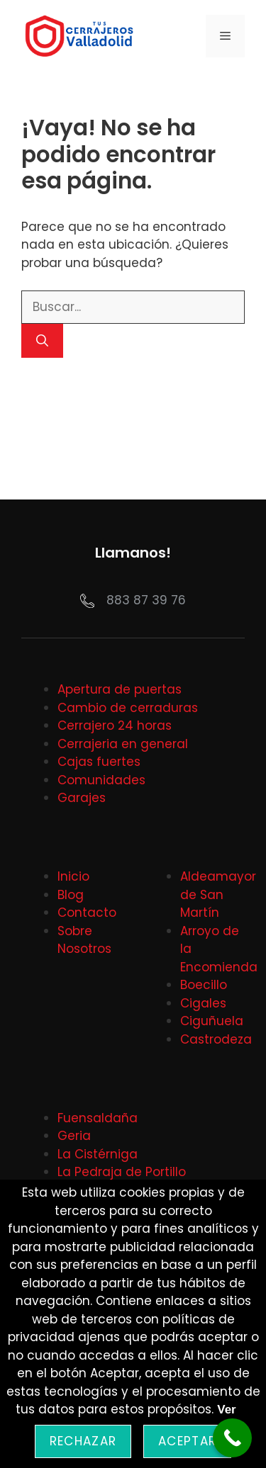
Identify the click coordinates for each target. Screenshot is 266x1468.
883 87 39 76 (146, 600)
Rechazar (83, 1441)
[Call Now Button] (232, 1437)
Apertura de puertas (119, 689)
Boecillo (203, 984)
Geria (74, 1135)
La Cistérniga (97, 1154)
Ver (226, 1409)
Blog (70, 894)
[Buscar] (42, 341)
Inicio (73, 876)
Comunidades (101, 780)
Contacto (86, 912)
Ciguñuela (211, 1020)
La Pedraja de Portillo (121, 1171)
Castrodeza (216, 1039)
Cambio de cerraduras (127, 707)
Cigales (203, 1003)
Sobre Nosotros (84, 940)
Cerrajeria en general (122, 743)
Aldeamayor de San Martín (218, 894)
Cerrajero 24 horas (114, 725)
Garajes (81, 797)
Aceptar (187, 1441)
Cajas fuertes (98, 761)
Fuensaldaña (97, 1118)
